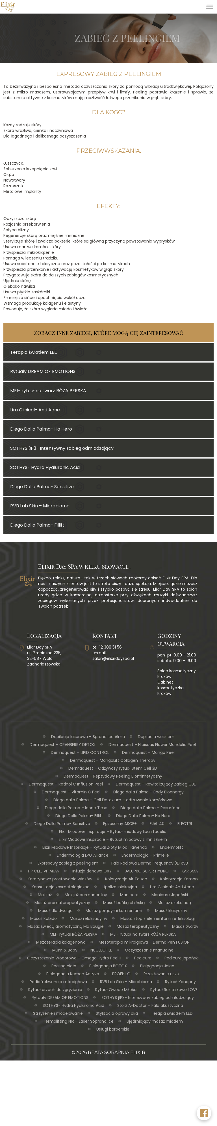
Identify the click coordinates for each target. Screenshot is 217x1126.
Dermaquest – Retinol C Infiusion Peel (66, 784)
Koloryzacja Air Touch (126, 879)
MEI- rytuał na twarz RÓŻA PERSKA (143, 934)
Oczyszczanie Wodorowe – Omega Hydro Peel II (74, 958)
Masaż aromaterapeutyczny (62, 902)
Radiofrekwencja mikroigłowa (58, 982)
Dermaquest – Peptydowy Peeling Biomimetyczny (113, 776)
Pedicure (142, 958)
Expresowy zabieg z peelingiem (68, 863)
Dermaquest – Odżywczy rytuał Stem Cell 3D (112, 768)
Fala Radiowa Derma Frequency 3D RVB (149, 863)
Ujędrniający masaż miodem (155, 1021)
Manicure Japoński (169, 895)
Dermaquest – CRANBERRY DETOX (63, 744)
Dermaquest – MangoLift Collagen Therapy (112, 760)
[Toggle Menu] (209, 7)
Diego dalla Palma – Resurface (150, 808)
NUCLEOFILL (101, 950)
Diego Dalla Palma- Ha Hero (143, 816)
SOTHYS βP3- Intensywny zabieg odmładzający (147, 997)
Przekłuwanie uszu (161, 974)
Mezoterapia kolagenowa (61, 942)
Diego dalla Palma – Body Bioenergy (148, 792)
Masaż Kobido (43, 918)
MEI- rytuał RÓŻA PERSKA (73, 934)
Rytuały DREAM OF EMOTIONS (60, 997)
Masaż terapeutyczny (138, 926)
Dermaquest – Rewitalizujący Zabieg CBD (156, 784)
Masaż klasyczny (171, 910)
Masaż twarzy (185, 926)
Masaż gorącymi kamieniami (114, 910)
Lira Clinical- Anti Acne (172, 887)
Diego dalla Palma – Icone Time (76, 808)
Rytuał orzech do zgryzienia (55, 989)
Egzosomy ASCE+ (120, 823)
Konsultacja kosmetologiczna (61, 887)
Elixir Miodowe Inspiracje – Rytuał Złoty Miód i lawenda (94, 847)
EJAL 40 (157, 823)
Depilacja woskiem (156, 736)
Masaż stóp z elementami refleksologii (158, 918)
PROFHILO (121, 974)
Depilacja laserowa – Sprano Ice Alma (88, 736)
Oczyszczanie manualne (149, 950)
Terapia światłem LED (172, 1013)
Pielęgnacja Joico (157, 966)
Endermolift (171, 847)
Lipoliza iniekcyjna (120, 887)
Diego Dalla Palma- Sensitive (62, 823)
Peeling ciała (63, 966)
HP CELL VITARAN (43, 871)
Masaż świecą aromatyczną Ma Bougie (65, 926)
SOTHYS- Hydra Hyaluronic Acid (73, 1005)
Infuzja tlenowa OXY (92, 871)
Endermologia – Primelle (145, 855)
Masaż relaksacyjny (88, 918)
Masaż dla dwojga (55, 910)
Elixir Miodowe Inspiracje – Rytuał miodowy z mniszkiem (113, 839)
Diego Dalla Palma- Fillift (79, 816)
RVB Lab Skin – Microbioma (126, 982)
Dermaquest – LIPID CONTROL (80, 752)
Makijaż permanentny (86, 895)
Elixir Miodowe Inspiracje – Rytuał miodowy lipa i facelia (112, 831)
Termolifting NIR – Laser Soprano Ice (78, 1021)
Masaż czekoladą (174, 902)
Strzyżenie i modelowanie (58, 1013)
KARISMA (190, 871)
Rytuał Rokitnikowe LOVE (174, 989)
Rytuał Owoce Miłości (116, 989)
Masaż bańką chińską (124, 902)
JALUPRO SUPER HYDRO (147, 871)
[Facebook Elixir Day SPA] (204, 1113)
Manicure (129, 895)
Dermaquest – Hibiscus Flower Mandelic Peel (152, 744)
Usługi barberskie (112, 1029)
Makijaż (45, 895)
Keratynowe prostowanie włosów (60, 879)
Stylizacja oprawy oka (117, 1013)
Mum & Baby (64, 950)
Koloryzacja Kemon (179, 879)
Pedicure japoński (181, 958)
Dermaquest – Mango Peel (148, 752)
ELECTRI (184, 823)
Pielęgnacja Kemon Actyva (72, 974)
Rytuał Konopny (180, 982)
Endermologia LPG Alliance (82, 855)
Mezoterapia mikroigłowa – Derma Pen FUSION (144, 942)
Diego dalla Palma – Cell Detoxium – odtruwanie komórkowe (112, 800)
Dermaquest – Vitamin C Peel (71, 792)
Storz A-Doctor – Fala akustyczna (150, 1005)
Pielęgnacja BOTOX (108, 966)
